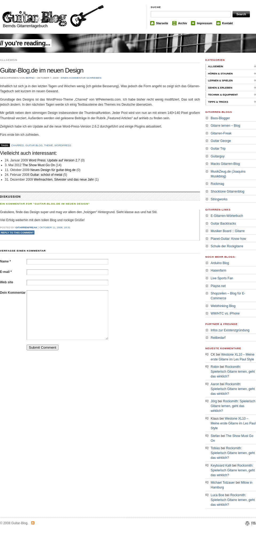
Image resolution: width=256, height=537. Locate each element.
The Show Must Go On (38, 165)
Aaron (215, 384)
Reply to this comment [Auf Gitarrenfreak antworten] (17, 232)
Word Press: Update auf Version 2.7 (54, 160)
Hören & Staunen (220, 73)
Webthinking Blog (223, 306)
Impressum (204, 23)
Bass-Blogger (220, 118)
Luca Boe (217, 495)
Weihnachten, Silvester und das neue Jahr (64, 179)
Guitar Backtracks (223, 223)
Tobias (215, 448)
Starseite (162, 23)
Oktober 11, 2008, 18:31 (54, 227)
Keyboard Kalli (221, 465)
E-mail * (6, 272)
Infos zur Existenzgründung (230, 330)
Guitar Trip (218, 148)
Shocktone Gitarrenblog (227, 191)
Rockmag (217, 184)
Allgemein (215, 66)
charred (17, 145)
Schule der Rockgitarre (227, 246)
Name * (5, 261)
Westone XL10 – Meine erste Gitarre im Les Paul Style (233, 423)
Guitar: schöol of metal (46, 175)
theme (48, 145)
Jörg (214, 401)
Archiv (182, 23)
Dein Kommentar (13, 293)
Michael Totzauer (223, 482)
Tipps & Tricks (218, 101)
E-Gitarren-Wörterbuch (227, 216)
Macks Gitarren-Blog (225, 164)
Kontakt (227, 23)
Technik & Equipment (223, 94)
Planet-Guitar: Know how (228, 239)
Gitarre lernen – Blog (225, 126)
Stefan (215, 436)
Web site (6, 282)
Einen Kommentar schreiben (81, 77)
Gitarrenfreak (26, 227)
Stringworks (219, 199)
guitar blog (34, 145)
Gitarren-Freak (221, 133)
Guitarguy (218, 156)
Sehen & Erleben (220, 87)
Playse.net (218, 286)
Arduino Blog (220, 263)
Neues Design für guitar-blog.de (52, 170)
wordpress (62, 145)
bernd (30, 77)
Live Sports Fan (222, 278)
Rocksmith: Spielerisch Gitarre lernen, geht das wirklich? (233, 371)
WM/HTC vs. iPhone (225, 313)
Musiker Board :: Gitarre (228, 231)
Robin (215, 367)
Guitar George (221, 141)
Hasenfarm (218, 270)
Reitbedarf (218, 338)
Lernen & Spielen (220, 80)
